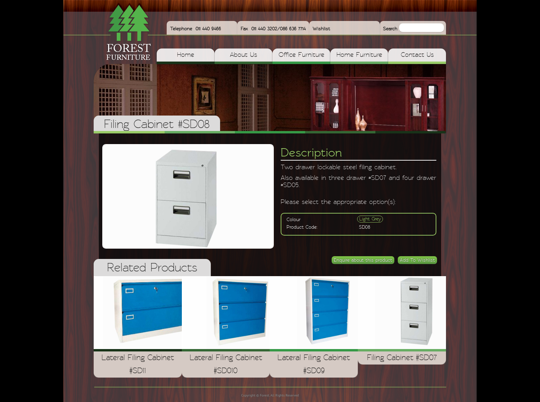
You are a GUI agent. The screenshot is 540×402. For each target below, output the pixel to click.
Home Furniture (359, 55)
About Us (243, 55)
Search (391, 28)
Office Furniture (301, 55)
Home (185, 55)
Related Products (152, 268)
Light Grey (370, 219)
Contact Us (417, 55)
